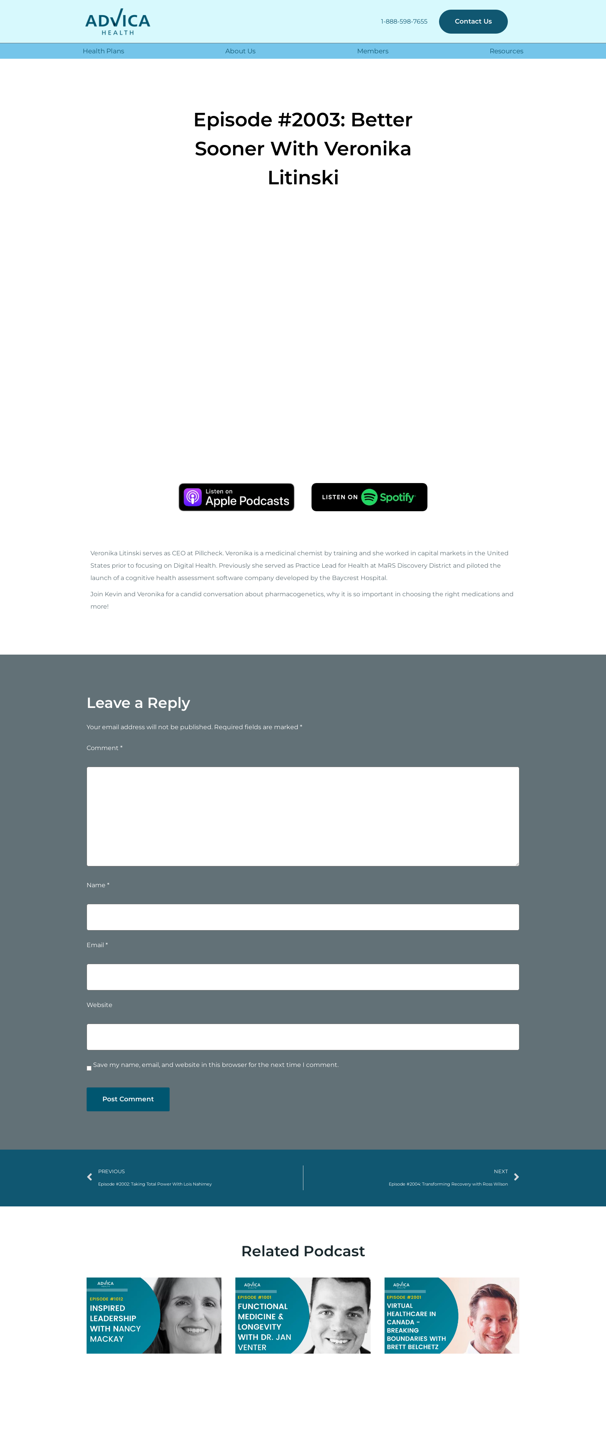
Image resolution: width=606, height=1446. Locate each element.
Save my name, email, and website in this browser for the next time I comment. (216, 1065)
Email (97, 945)
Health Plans (103, 51)
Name (98, 885)
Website (99, 1005)
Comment (105, 748)
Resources (506, 51)
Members (372, 51)
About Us (240, 51)
